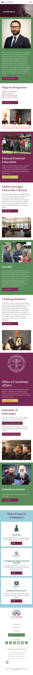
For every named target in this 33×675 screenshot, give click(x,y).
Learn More (7, 102)
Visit (13, 543)
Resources (16, 624)
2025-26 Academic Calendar (12, 423)
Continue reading (9, 78)
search (29, 2)
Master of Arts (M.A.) (8, 93)
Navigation (16, 627)
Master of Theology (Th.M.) (9, 95)
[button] (16, 543)
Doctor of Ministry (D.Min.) (9, 97)
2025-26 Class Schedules (11, 434)
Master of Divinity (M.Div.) (9, 91)
